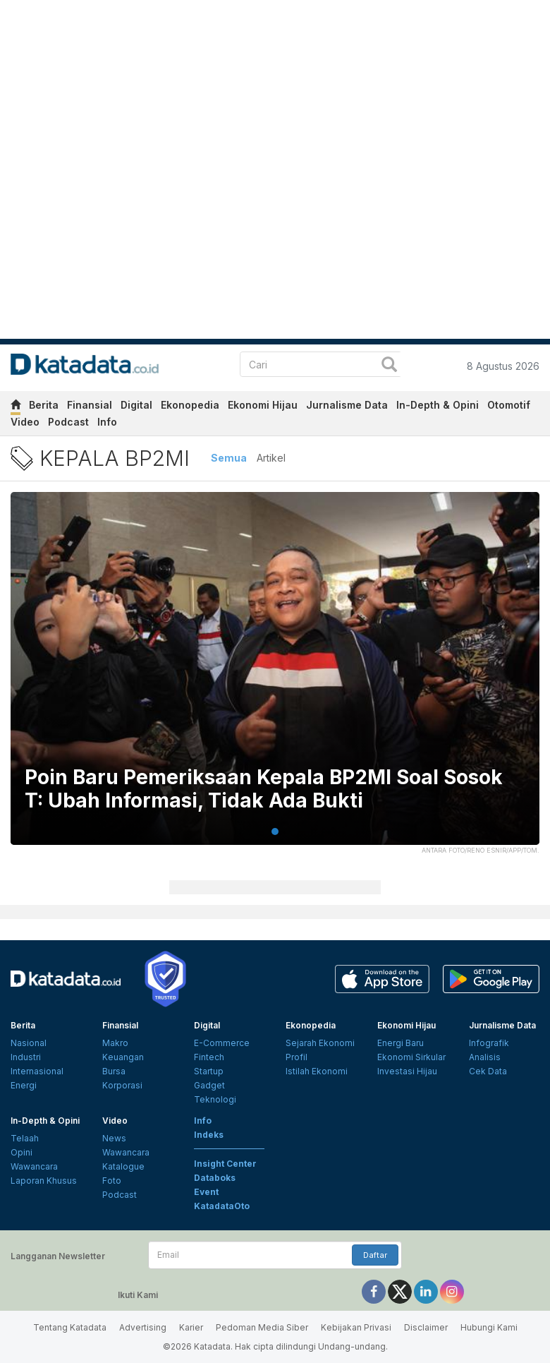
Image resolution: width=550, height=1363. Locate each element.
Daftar (375, 1255)
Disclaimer (426, 1327)
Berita (44, 405)
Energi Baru (400, 1043)
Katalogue (123, 1166)
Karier (191, 1327)
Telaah (25, 1138)
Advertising (142, 1327)
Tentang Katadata (69, 1327)
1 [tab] (275, 831)
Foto (111, 1180)
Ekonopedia (190, 405)
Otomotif (508, 405)
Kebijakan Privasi (356, 1327)
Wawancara (34, 1166)
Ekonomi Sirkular (411, 1057)
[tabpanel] (275, 677)
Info (107, 422)
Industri (26, 1057)
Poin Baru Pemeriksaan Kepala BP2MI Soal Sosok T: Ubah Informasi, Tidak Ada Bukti (264, 789)
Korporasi (122, 1085)
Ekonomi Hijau (263, 405)
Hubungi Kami (489, 1327)
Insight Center (225, 1163)
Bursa (114, 1071)
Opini (21, 1152)
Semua (229, 458)
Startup (209, 1071)
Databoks (215, 1177)
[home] (15, 407)
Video (25, 422)
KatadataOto (222, 1206)
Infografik (489, 1043)
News (114, 1138)
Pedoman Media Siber (262, 1327)
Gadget (209, 1085)
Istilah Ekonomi (317, 1071)
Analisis (485, 1057)
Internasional (37, 1071)
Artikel (271, 458)
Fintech (209, 1057)
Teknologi (215, 1099)
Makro (115, 1043)
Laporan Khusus (44, 1180)
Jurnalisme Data (347, 405)
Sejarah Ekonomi (320, 1043)
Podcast (68, 422)
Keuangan (123, 1057)
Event (206, 1192)
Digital (136, 405)
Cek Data (488, 1071)
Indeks (209, 1134)
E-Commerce (222, 1043)
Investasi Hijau (407, 1071)
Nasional (29, 1043)
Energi (24, 1085)
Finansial (89, 405)
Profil (296, 1057)
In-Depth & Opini (437, 405)
